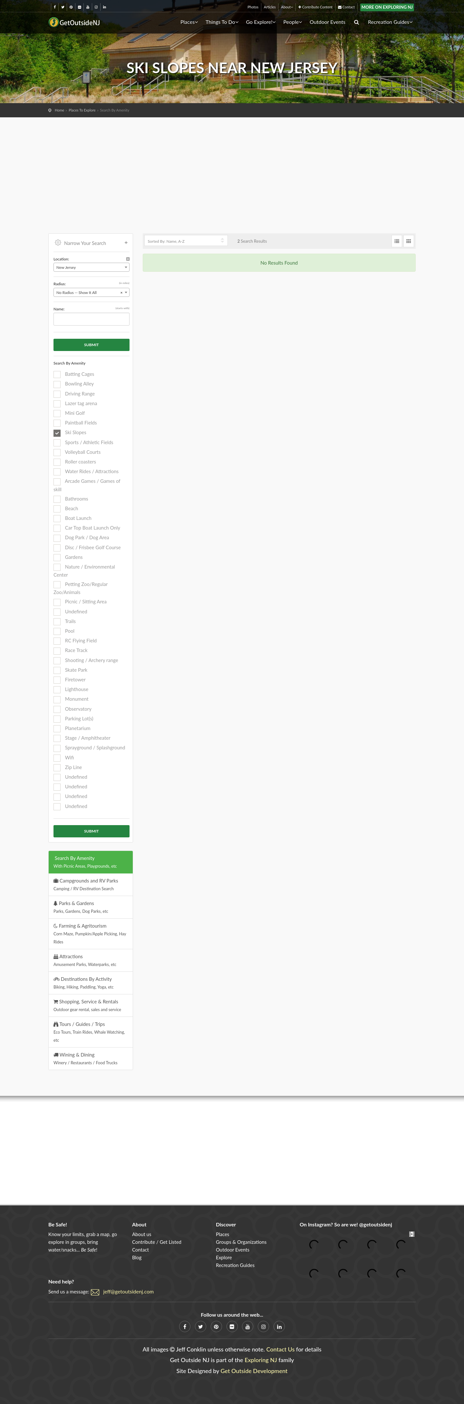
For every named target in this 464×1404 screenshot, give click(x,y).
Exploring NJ (261, 1359)
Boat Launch (72, 518)
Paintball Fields (75, 423)
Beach (65, 508)
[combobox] (91, 267)
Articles (270, 7)
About (287, 7)
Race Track (70, 650)
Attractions (84, 960)
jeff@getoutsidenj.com (128, 1291)
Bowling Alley (73, 384)
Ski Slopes (69, 432)
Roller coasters (74, 462)
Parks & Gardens (80, 907)
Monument (71, 699)
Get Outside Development (254, 1370)
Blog (136, 1257)
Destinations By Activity (83, 983)
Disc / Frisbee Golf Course (87, 547)
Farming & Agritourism (89, 933)
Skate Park (70, 670)
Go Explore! (261, 22)
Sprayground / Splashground (89, 748)
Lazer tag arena (75, 403)
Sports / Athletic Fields (83, 442)
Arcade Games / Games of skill (86, 485)
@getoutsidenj (375, 1224)
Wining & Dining (85, 1058)
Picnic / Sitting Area (80, 602)
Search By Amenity (85, 862)
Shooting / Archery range (85, 660)
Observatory (72, 709)
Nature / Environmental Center (84, 571)
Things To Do (222, 22)
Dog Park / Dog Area (81, 537)
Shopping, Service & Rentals (87, 1005)
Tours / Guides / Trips (89, 1032)
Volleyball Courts (77, 452)
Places (189, 22)
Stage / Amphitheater (82, 738)
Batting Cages (73, 374)
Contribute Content (315, 7)
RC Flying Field (75, 641)
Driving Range (74, 394)
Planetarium (72, 728)
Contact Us (280, 1349)
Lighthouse (70, 689)
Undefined (70, 612)
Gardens (68, 557)
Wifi (63, 758)
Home (59, 110)
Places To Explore (82, 110)
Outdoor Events (327, 22)
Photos (252, 7)
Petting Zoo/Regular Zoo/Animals (80, 588)
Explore (224, 1257)
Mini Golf (69, 413)
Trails (64, 621)
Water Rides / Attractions (86, 471)
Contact (346, 7)
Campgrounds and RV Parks (85, 884)
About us (141, 1234)
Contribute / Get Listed (156, 1242)
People (292, 22)
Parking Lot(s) (73, 719)
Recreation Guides (390, 22)
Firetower (69, 680)
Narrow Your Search (91, 242)
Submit (91, 344)
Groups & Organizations (241, 1242)
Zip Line (67, 767)
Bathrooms (70, 499)
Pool (63, 631)
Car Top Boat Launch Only (86, 528)
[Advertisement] (232, 166)
